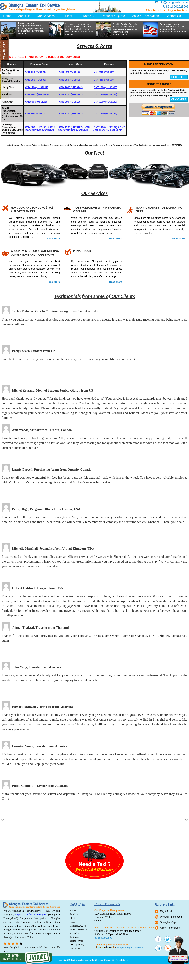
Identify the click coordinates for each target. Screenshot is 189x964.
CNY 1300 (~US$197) (105, 94)
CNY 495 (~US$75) (69, 71)
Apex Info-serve (123, 960)
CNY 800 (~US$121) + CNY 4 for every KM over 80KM (39, 128)
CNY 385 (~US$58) (35, 71)
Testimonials (76, 937)
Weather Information (171, 916)
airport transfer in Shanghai (31, 914)
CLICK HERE (178, 77)
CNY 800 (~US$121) (36, 113)
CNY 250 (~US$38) (35, 79)
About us (24, 16)
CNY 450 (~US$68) (104, 79)
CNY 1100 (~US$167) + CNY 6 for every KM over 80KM (74, 128)
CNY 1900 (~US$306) (105, 87)
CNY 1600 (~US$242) (70, 87)
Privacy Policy (77, 944)
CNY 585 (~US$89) (104, 71)
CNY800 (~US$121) (36, 101)
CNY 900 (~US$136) (70, 101)
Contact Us (173, 16)
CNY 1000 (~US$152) (37, 94)
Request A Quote (78, 925)
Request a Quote (113, 16)
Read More (53, 238)
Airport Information (170, 927)
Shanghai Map (168, 922)
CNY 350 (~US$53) (69, 79)
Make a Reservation (145, 16)
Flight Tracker (167, 911)
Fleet (70, 16)
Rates (89, 16)
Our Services (48, 16)
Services (74, 914)
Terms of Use (76, 941)
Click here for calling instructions (167, 10)
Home (7, 16)
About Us (74, 933)
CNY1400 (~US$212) (36, 87)
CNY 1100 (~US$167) (70, 94)
